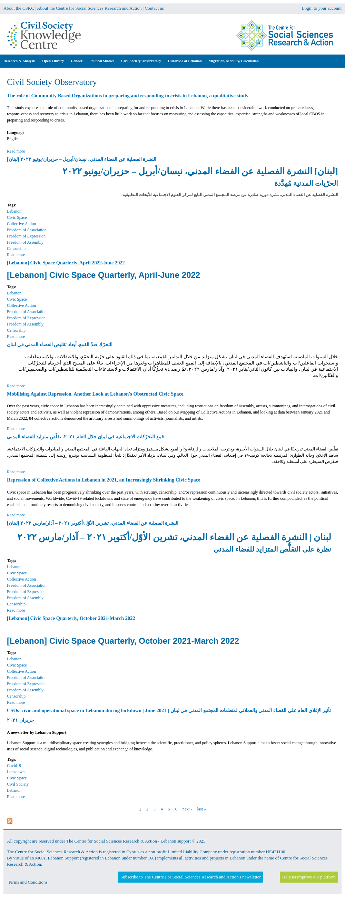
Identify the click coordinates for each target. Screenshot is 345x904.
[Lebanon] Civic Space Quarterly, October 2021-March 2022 (71, 618)
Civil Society (18, 784)
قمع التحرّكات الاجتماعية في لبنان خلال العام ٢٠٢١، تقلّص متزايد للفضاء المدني (85, 436)
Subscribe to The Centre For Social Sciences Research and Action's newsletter (190, 876)
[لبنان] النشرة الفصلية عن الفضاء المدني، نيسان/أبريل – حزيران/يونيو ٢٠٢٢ (81, 159)
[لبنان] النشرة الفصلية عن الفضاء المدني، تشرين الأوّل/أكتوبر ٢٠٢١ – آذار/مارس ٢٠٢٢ (92, 523)
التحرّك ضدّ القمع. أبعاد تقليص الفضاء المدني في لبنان (59, 344)
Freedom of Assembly (25, 242)
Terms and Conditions (28, 882)
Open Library (53, 61)
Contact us (154, 8)
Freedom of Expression (26, 236)
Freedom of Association (27, 229)
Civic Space (17, 217)
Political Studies (101, 61)
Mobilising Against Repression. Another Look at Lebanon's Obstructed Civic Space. (96, 394)
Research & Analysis (19, 61)
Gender (76, 61)
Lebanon (14, 211)
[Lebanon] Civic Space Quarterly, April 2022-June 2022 (66, 262)
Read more (16, 151)
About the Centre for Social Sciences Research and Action (89, 8)
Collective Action (21, 223)
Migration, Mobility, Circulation (234, 61)
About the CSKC (18, 8)
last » (201, 809)
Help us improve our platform (309, 876)
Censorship (16, 248)
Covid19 (14, 765)
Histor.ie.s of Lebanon (185, 61)
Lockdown (15, 771)
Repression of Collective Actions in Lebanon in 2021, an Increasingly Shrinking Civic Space (103, 480)
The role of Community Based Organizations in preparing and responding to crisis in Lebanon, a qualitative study (127, 95)
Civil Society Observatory (141, 61)
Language (15, 132)
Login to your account (322, 8)
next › (187, 809)
